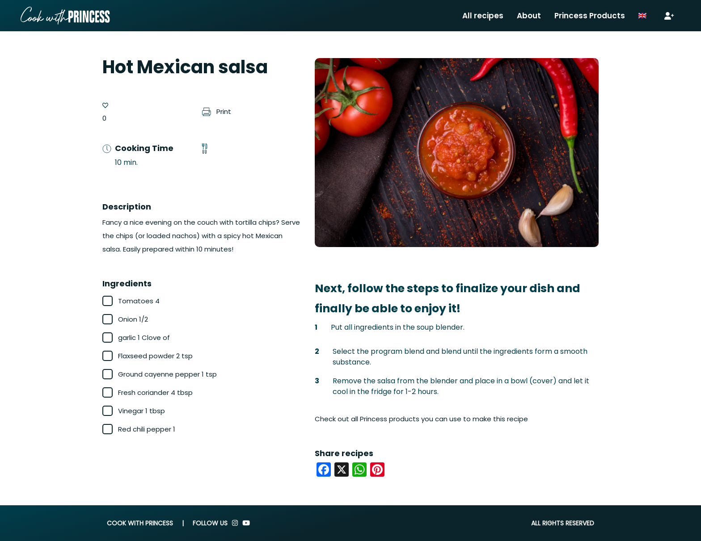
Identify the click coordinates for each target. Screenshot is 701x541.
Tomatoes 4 (139, 301)
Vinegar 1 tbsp (141, 410)
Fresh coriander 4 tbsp (155, 392)
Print (217, 111)
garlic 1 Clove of (144, 337)
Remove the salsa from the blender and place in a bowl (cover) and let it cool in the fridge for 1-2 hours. (461, 386)
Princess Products (589, 15)
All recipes (482, 15)
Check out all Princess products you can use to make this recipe (421, 419)
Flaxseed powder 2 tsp (155, 356)
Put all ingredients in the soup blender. (398, 327)
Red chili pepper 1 (146, 429)
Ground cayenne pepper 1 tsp (167, 374)
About (529, 15)
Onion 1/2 (133, 319)
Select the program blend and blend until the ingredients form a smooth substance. (460, 356)
